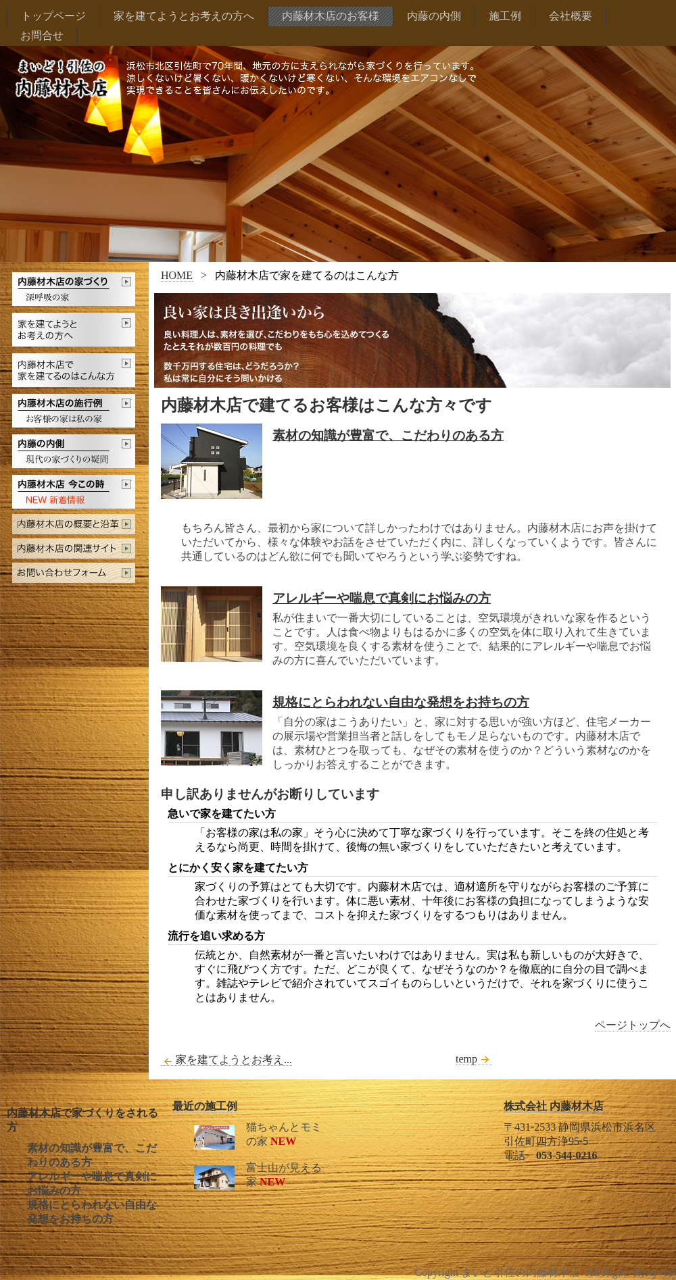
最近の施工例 (204, 1106)
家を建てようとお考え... (226, 1060)
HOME (177, 275)
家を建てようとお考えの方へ (184, 16)
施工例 (505, 16)
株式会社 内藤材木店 (554, 1106)
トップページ (53, 16)
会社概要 (570, 16)
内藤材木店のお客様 (330, 16)
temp (474, 1059)
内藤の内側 (434, 16)
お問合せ (42, 35)
